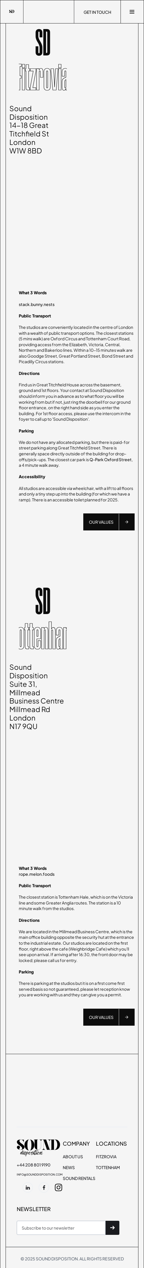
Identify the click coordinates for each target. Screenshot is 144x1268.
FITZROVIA (106, 1156)
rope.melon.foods (37, 874)
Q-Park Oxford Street (110, 459)
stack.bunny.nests (37, 304)
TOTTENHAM (108, 1167)
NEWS (69, 1167)
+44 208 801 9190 (33, 1164)
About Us (73, 1156)
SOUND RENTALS (79, 1178)
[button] (132, 11)
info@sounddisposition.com (39, 1174)
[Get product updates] (61, 1228)
